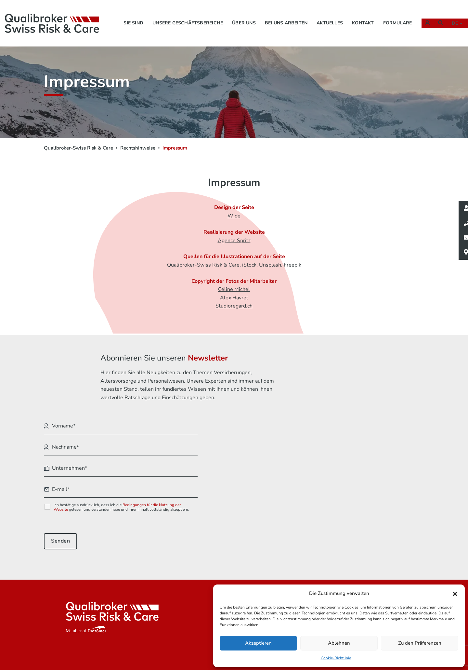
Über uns (235, 15)
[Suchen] (437, 14)
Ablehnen (339, 642)
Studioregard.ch (234, 308)
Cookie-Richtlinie (336, 657)
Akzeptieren (258, 642)
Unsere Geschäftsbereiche (179, 15)
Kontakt (354, 15)
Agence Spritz (234, 242)
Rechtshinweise (137, 148)
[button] (455, 593)
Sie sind (125, 15)
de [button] (452, 15)
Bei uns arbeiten (277, 15)
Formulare (388, 15)
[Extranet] (424, 14)
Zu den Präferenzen (419, 642)
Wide (234, 217)
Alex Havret (234, 300)
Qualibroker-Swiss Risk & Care (78, 148)
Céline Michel (234, 292)
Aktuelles (321, 15)
